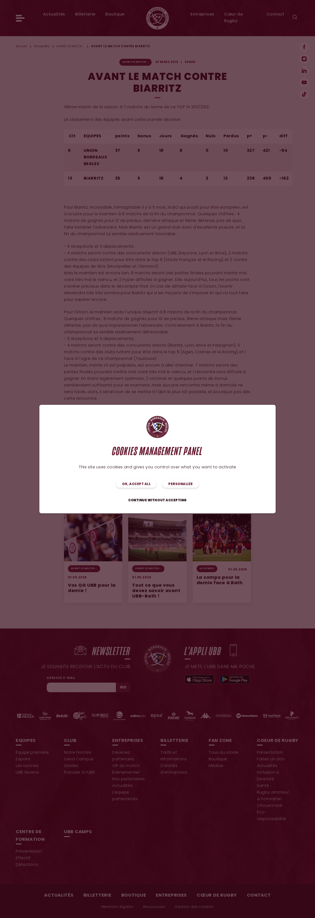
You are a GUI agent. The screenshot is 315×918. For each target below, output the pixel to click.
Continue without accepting (157, 500)
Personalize (180, 484)
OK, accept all (136, 484)
